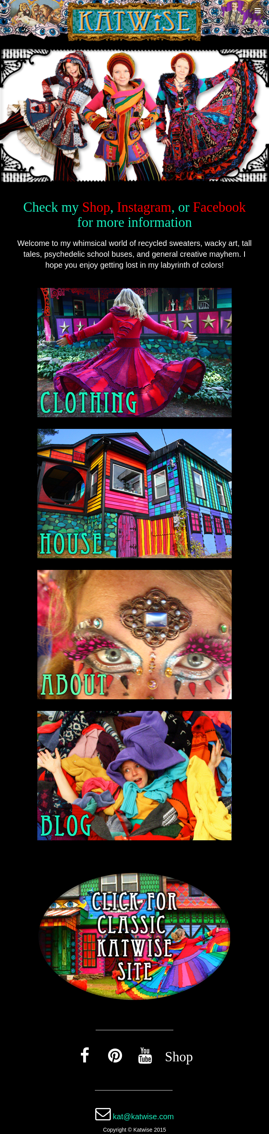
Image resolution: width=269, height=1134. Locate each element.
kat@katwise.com (143, 1116)
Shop (96, 207)
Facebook (219, 207)
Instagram (144, 207)
